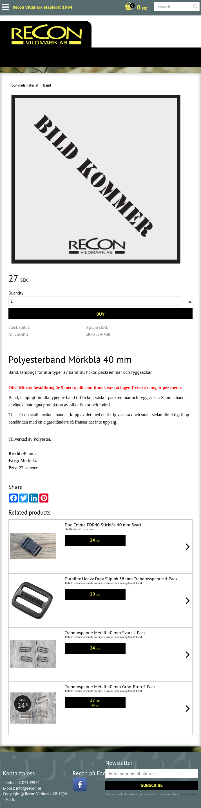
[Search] (195, 6)
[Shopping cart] (134, 8)
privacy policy (189, 794)
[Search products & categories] (177, 6)
